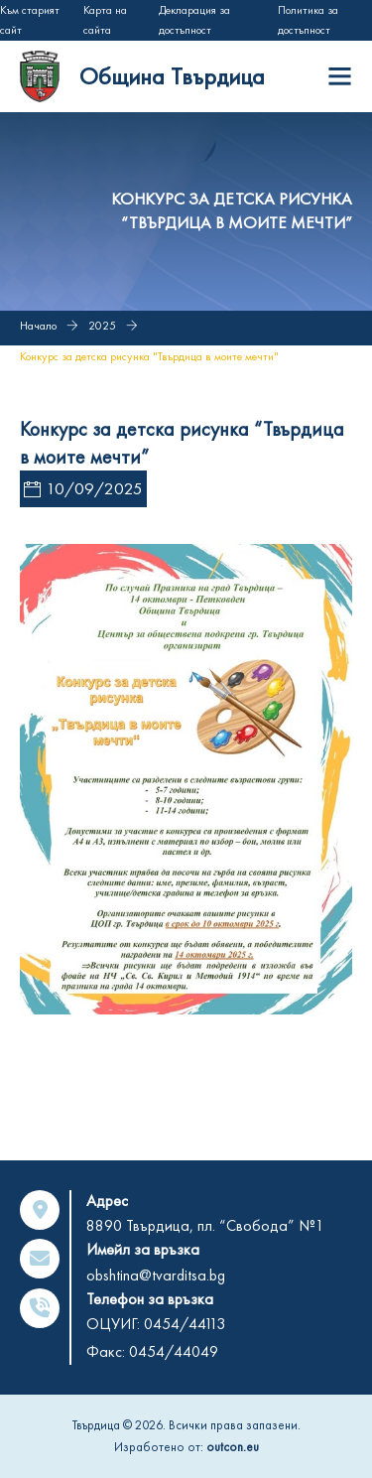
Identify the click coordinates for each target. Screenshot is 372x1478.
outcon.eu (232, 1446)
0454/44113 (184, 1323)
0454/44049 (173, 1351)
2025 (102, 326)
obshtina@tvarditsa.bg (155, 1275)
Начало (38, 326)
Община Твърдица (172, 76)
